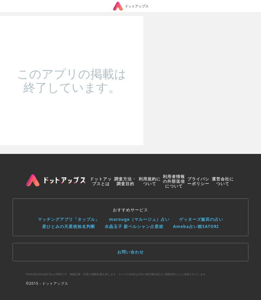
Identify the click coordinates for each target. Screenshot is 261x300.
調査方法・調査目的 (125, 181)
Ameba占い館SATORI (196, 226)
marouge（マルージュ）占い (139, 219)
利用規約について (150, 181)
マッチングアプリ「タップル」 (69, 219)
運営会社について (223, 181)
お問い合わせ (130, 252)
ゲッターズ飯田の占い (201, 219)
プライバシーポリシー (198, 181)
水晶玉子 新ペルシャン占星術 (134, 226)
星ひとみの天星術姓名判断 (68, 226)
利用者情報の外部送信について (174, 181)
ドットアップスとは (101, 181)
